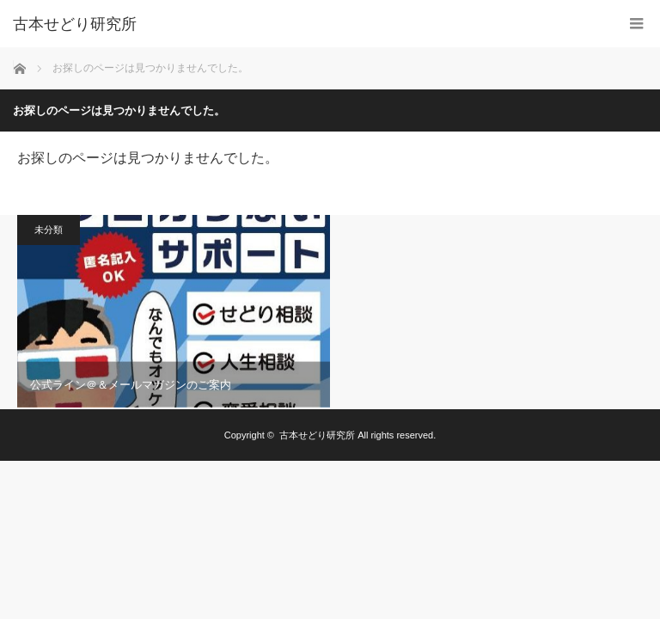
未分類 (48, 229)
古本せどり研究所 (75, 24)
